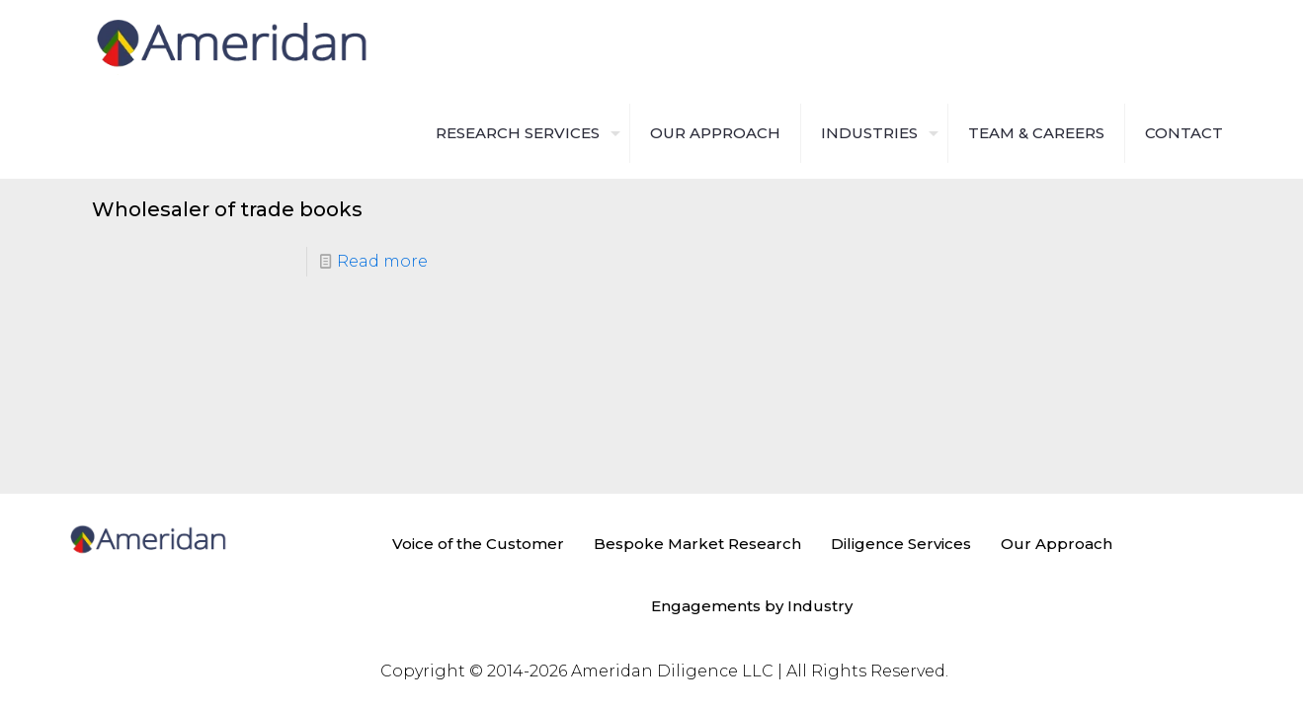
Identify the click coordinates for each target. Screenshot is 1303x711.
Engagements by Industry (752, 605)
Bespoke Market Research (697, 543)
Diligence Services (901, 543)
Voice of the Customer (478, 543)
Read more (382, 261)
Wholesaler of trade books (227, 209)
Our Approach (1056, 543)
